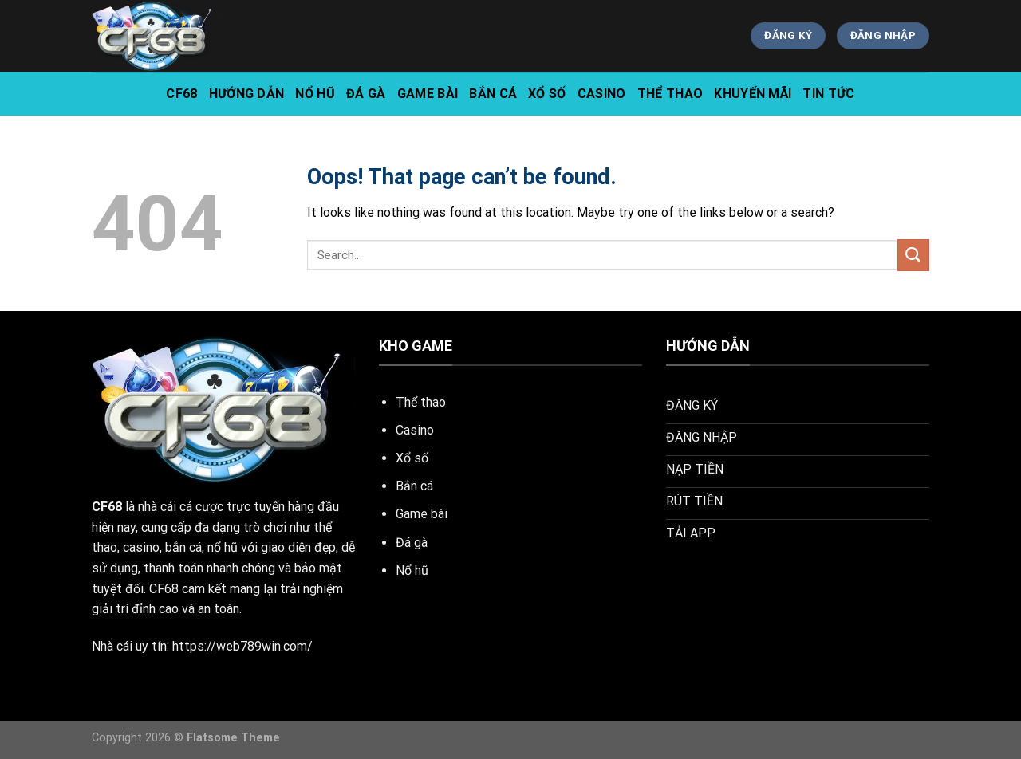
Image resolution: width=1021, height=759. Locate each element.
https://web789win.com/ (242, 646)
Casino (602, 93)
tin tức (828, 93)
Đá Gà (366, 93)
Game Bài (428, 93)
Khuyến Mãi (752, 93)
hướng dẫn (247, 93)
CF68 (181, 93)
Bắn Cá (493, 93)
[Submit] (913, 254)
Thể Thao (670, 93)
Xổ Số (547, 93)
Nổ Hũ (315, 93)
